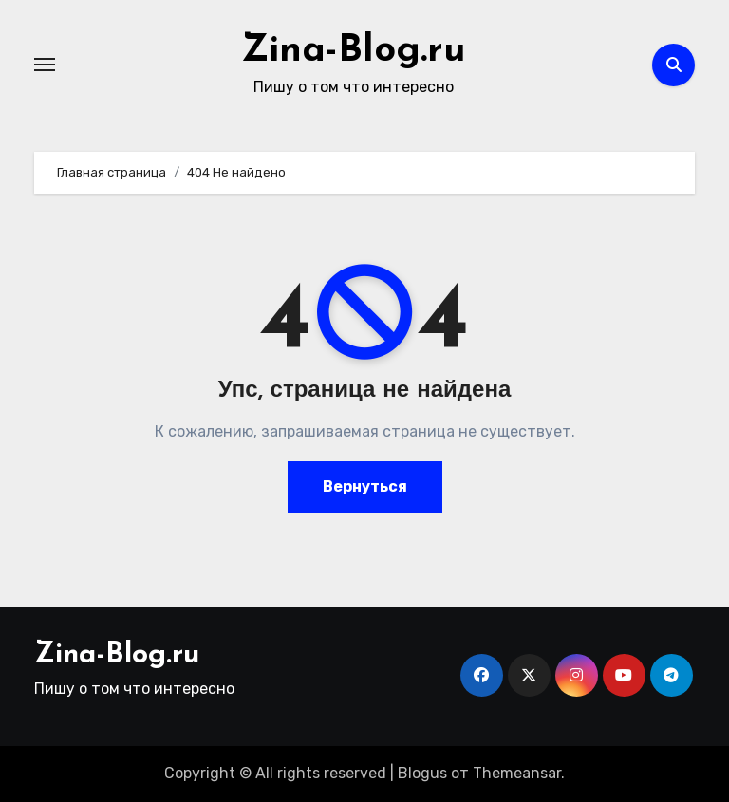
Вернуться (365, 486)
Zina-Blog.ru (353, 51)
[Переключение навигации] (44, 64)
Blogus (422, 773)
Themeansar (517, 773)
